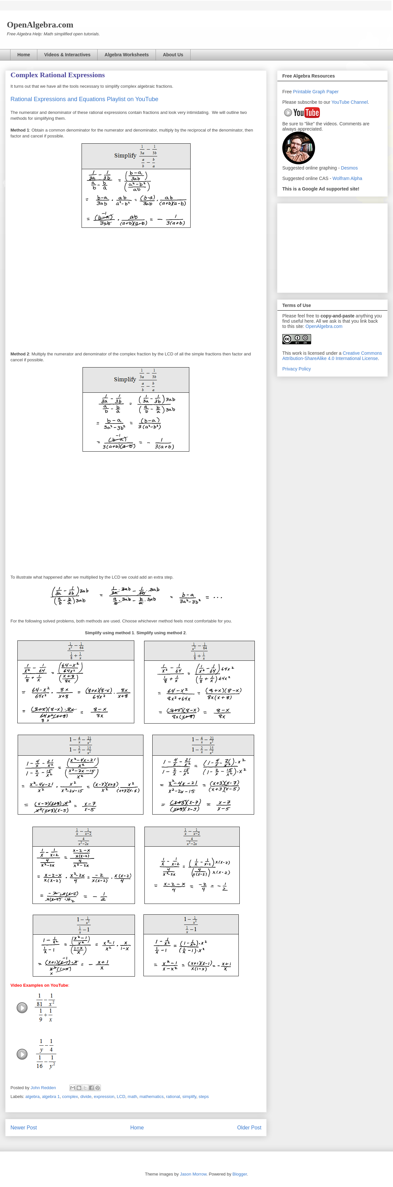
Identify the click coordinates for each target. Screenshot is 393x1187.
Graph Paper (325, 91)
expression (104, 1096)
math (132, 1096)
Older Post (249, 1127)
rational (173, 1096)
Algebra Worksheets (126, 54)
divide (85, 1096)
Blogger (240, 1174)
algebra (33, 1096)
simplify (189, 1096)
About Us (173, 54)
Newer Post (23, 1127)
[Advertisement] (332, 247)
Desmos (349, 168)
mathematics (152, 1096)
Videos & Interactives (67, 54)
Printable (302, 91)
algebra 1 (51, 1096)
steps (203, 1096)
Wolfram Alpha (347, 178)
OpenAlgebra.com (324, 326)
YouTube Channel (349, 102)
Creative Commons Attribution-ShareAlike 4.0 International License (332, 356)
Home (23, 54)
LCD (121, 1096)
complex (70, 1096)
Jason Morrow (193, 1174)
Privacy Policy (296, 368)
